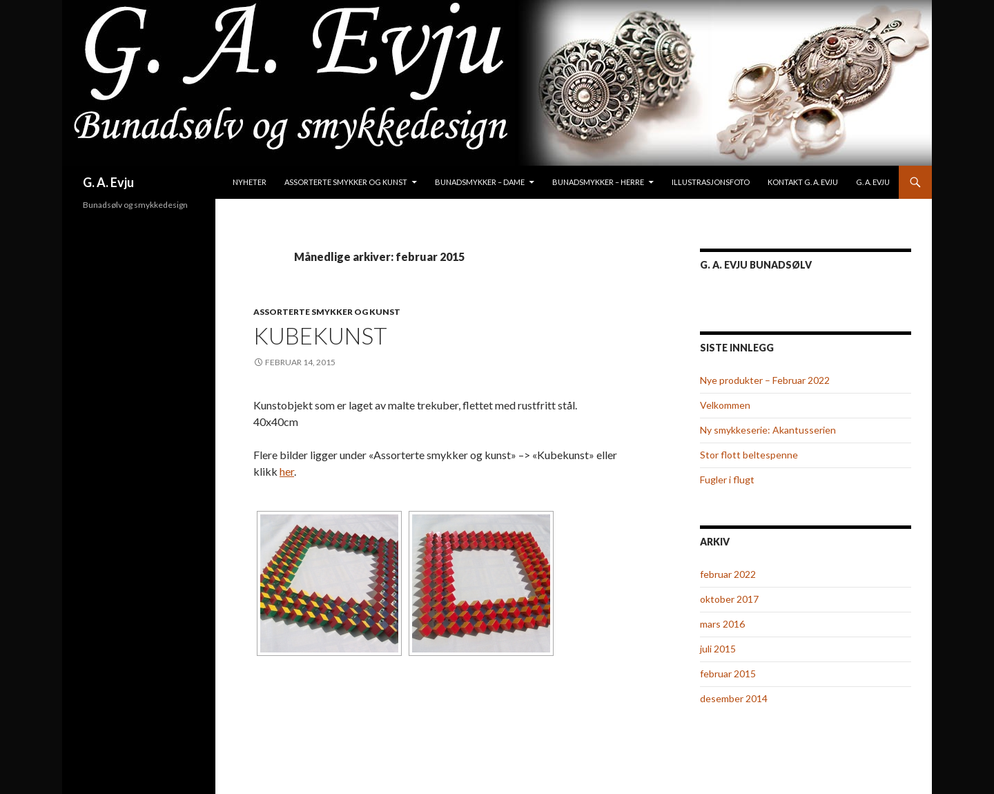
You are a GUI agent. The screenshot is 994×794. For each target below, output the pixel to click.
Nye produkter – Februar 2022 (765, 380)
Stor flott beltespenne (749, 455)
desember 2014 (734, 698)
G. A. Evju (108, 182)
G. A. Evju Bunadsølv (756, 265)
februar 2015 (728, 673)
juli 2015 (718, 649)
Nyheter (249, 181)
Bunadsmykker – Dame (480, 181)
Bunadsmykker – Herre (598, 181)
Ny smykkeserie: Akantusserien (768, 430)
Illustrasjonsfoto (711, 181)
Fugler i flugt (727, 479)
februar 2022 (728, 574)
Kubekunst (320, 335)
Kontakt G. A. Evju (803, 181)
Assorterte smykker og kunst (345, 181)
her (287, 471)
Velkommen (725, 405)
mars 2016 (722, 624)
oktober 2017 (729, 599)
